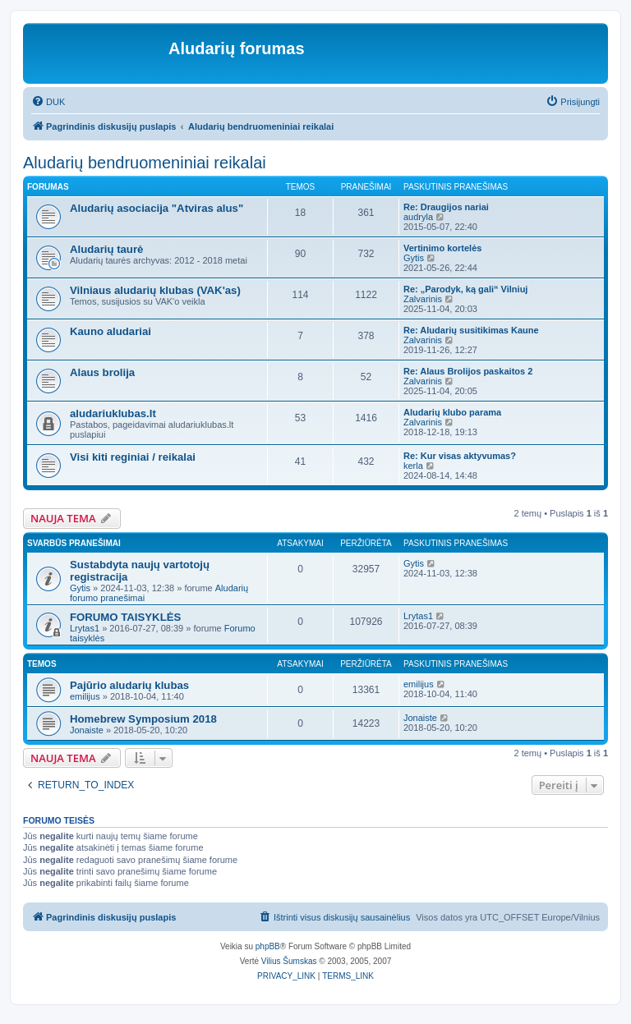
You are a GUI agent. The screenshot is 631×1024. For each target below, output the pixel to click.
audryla (418, 217)
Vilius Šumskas (289, 961)
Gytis (413, 258)
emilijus (85, 696)
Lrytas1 (84, 628)
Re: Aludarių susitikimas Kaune (471, 330)
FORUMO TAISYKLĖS (125, 617)
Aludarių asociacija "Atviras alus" (156, 208)
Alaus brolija (102, 372)
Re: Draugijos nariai (446, 207)
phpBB (268, 946)
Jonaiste (87, 730)
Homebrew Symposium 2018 (143, 719)
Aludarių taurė (106, 249)
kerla (413, 466)
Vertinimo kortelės (442, 248)
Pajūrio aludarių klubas (129, 685)
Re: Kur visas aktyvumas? (459, 456)
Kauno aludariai (110, 331)
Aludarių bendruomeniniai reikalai (144, 163)
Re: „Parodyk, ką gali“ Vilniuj (465, 289)
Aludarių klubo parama (452, 412)
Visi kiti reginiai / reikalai (133, 457)
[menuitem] (48, 102)
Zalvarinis (422, 299)
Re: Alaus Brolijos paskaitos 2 (467, 371)
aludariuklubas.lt (113, 413)
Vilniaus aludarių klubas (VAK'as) (155, 290)
